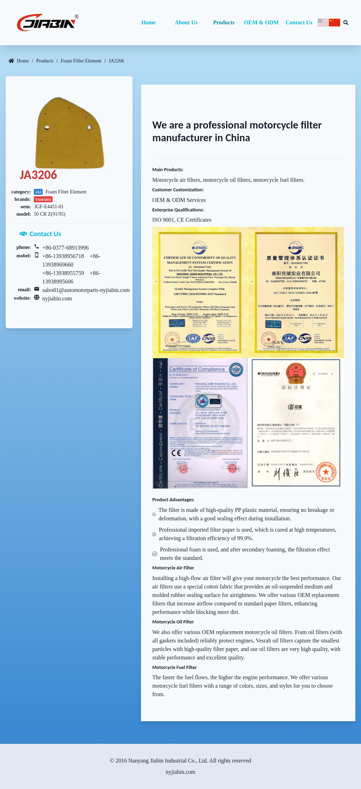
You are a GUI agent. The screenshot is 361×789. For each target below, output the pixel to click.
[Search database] (345, 22)
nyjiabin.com (57, 298)
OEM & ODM (261, 22)
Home (148, 22)
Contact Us (299, 22)
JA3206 (116, 61)
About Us (186, 22)
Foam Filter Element (81, 61)
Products (223, 22)
